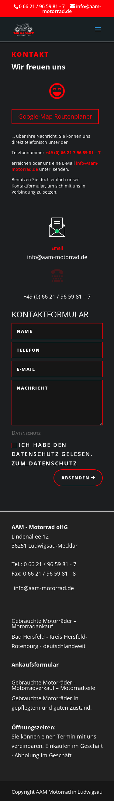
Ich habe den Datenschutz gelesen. (52, 454)
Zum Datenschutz (44, 463)
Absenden (75, 478)
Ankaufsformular (35, 664)
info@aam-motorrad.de (57, 257)
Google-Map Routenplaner (55, 116)
